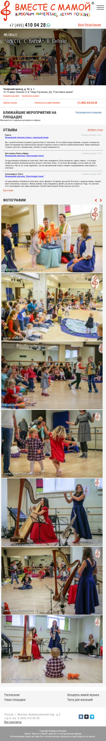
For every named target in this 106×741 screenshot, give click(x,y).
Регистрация (93, 24)
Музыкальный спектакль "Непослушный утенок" (24, 155)
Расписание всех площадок (88, 112)
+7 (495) (27, 25)
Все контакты (13, 722)
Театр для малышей (80, 699)
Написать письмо (10, 102)
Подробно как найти (11, 96)
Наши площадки (15, 699)
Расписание (12, 695)
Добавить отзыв (95, 130)
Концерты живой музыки (83, 695)
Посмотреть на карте (30, 96)
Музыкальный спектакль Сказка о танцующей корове (26, 137)
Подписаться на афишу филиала (47, 102)
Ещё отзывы (8, 190)
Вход (81, 24)
